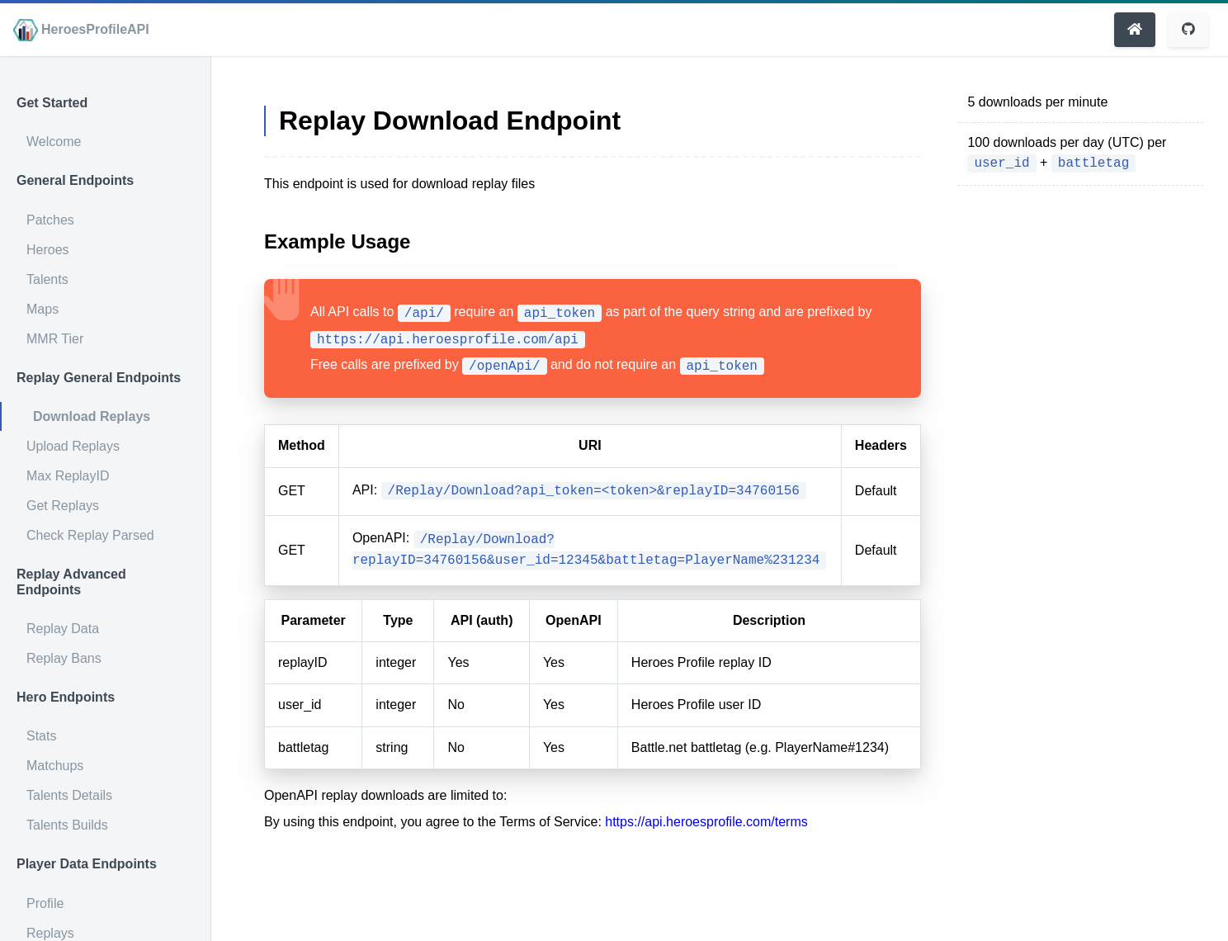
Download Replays (91, 416)
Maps (42, 309)
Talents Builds (67, 825)
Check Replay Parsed (90, 535)
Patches (50, 220)
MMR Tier (54, 339)
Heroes (47, 250)
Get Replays (62, 506)
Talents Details (69, 795)
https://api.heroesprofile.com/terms (706, 822)
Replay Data (62, 629)
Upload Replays (73, 446)
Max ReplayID (67, 476)
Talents (47, 279)
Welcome (53, 142)
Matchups (54, 766)
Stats (41, 736)
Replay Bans (64, 658)
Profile (45, 903)
